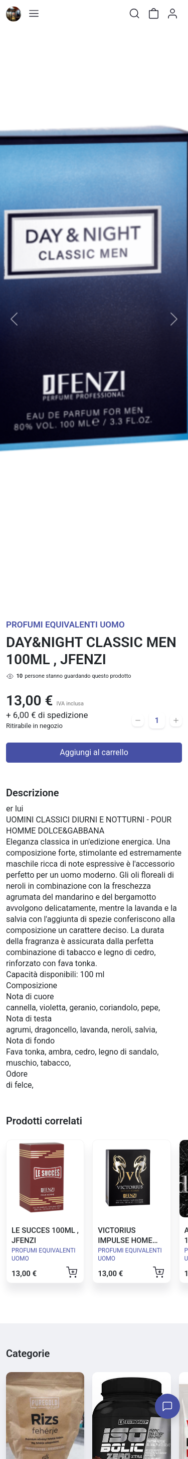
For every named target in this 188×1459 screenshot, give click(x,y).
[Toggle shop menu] (33, 13)
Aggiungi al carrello (94, 752)
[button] (14, 319)
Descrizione (32, 793)
